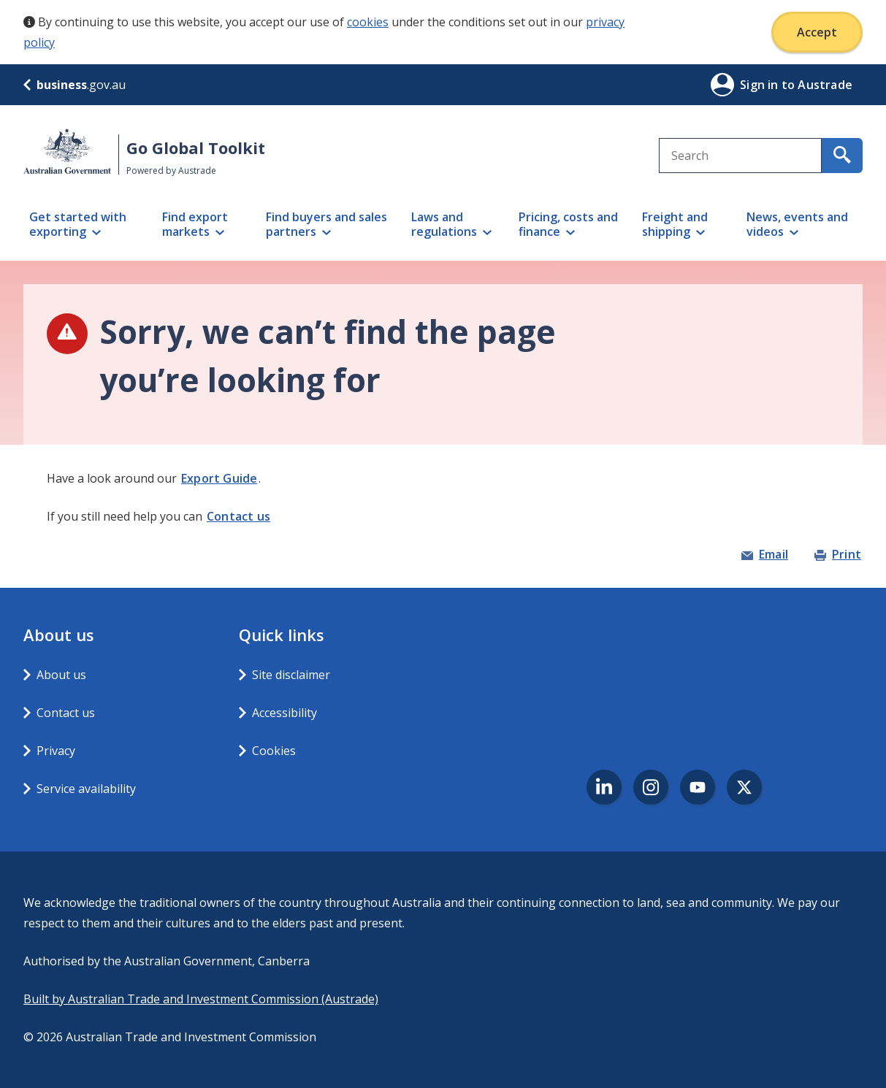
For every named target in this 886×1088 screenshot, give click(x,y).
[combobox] (740, 155)
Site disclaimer (291, 675)
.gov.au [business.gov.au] (74, 85)
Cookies (274, 751)
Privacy (56, 751)
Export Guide (219, 478)
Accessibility (284, 713)
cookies (368, 22)
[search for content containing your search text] (842, 155)
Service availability (86, 789)
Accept (817, 32)
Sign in (761, 85)
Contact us (238, 516)
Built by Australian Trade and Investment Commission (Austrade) (200, 999)
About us (61, 675)
